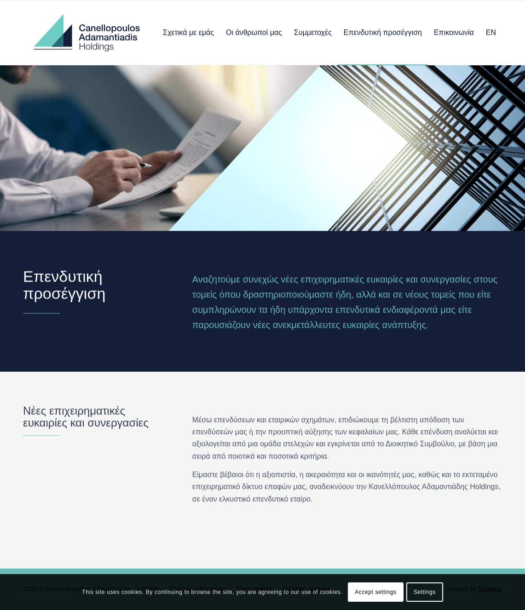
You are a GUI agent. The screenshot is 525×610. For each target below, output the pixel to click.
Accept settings (375, 592)
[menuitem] (188, 32)
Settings (425, 592)
